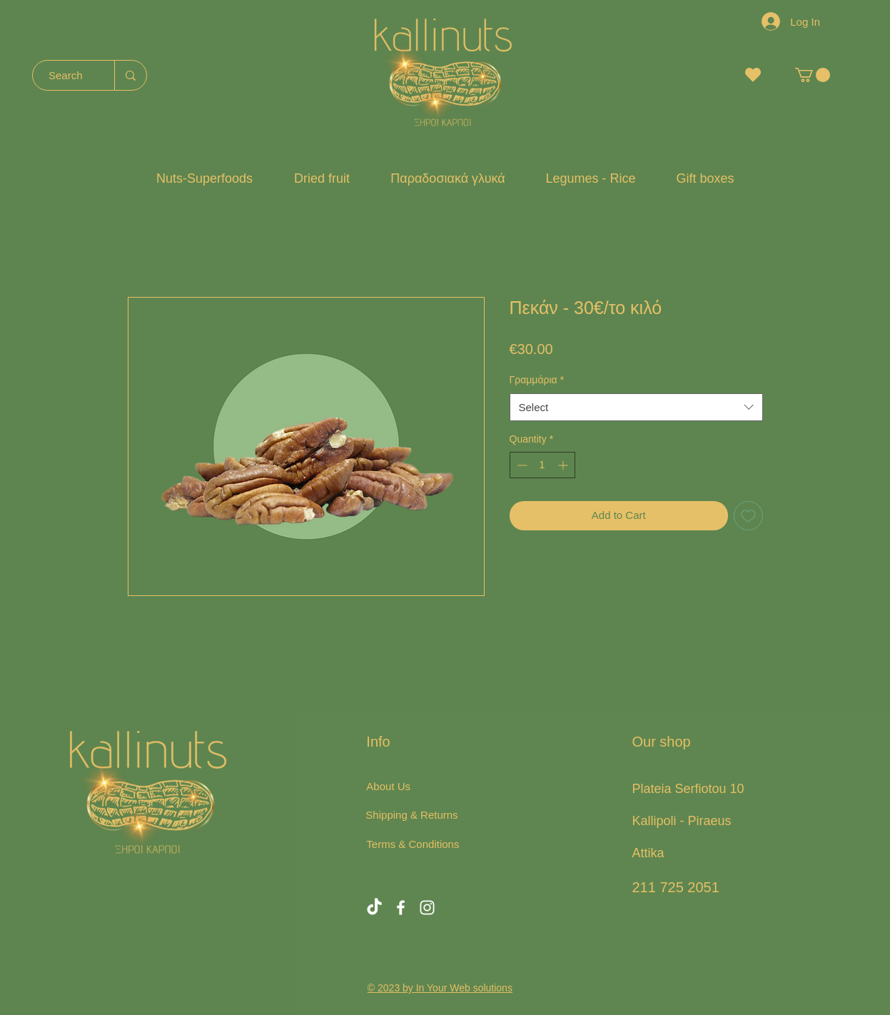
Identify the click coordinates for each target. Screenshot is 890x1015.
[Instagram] (427, 907)
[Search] (66, 75)
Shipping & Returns (411, 815)
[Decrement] (521, 465)
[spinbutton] (542, 465)
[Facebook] (400, 907)
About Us (388, 786)
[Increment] (564, 465)
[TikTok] (374, 907)
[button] (812, 75)
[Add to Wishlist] (748, 515)
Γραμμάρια (537, 379)
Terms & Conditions (412, 844)
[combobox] (636, 407)
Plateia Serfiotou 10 (688, 789)
